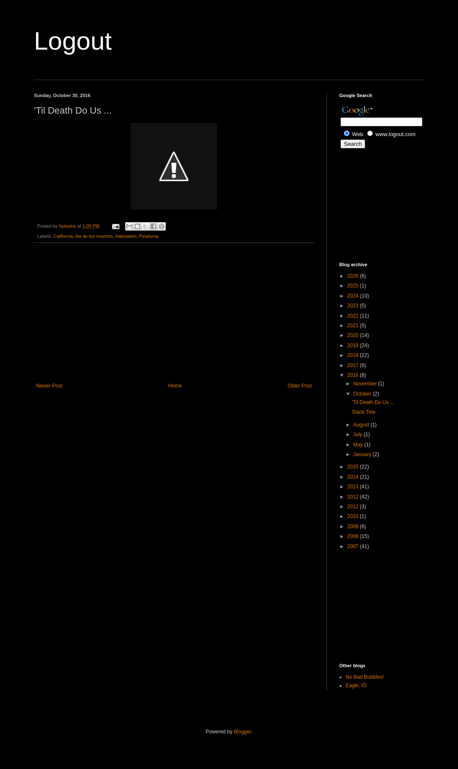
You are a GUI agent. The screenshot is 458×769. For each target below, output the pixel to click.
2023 (353, 306)
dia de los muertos (93, 236)
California (63, 236)
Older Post (300, 386)
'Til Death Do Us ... (373, 402)
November (365, 384)
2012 (353, 497)
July (358, 434)
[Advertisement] (174, 313)
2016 (353, 375)
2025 (353, 286)
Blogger (242, 732)
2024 (353, 296)
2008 (353, 536)
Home (175, 386)
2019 (353, 345)
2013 (353, 487)
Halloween (126, 236)
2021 (353, 326)
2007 (353, 546)
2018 (353, 355)
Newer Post (49, 386)
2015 (353, 467)
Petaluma (149, 236)
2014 (353, 477)
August (362, 425)
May (358, 445)
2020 (353, 335)
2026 (353, 276)
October (363, 394)
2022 (353, 316)
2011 (353, 507)
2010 (353, 516)
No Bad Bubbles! (365, 677)
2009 (353, 526)
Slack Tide (363, 412)
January (363, 454)
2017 (353, 365)
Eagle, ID (356, 685)
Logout (73, 41)
